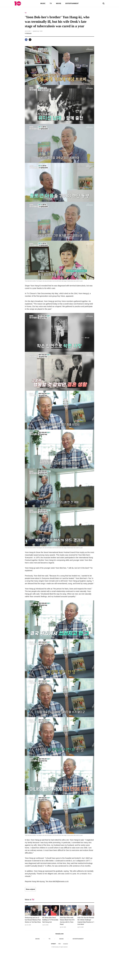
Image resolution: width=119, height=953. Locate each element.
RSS (59, 943)
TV (51, 3)
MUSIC (42, 3)
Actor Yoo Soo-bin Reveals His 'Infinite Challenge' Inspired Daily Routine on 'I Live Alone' (86, 921)
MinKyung (28, 33)
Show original (30, 889)
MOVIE (58, 3)
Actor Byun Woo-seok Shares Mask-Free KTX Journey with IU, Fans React (67, 921)
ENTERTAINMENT (72, 3)
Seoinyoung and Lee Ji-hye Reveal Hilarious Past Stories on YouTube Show (33, 920)
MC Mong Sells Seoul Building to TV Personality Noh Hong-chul (50, 920)
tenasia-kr (65, 943)
